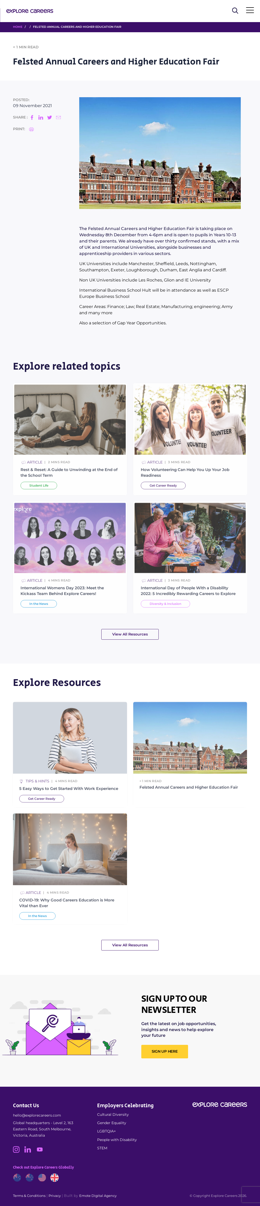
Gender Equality (111, 1122)
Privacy (55, 1196)
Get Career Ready (163, 500)
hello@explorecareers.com (37, 1115)
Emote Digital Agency (98, 1196)
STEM (102, 1148)
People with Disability (117, 1139)
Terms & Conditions (29, 1196)
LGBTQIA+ (106, 1131)
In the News (38, 618)
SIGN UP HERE (165, 1051)
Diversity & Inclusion (165, 618)
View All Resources (130, 634)
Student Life (38, 500)
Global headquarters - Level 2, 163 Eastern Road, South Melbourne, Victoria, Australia (43, 1129)
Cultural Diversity (113, 1114)
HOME (17, 27)
